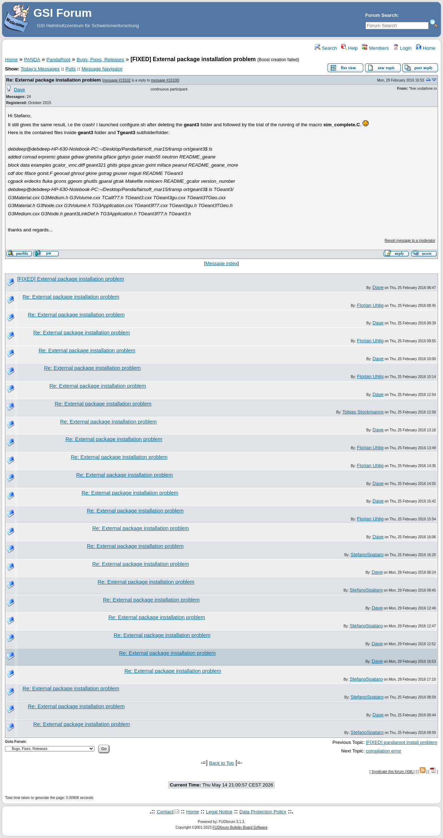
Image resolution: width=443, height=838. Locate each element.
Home (425, 48)
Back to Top (221, 763)
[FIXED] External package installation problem (70, 279)
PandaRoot (58, 59)
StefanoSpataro (367, 554)
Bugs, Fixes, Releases (100, 59)
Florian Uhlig (370, 305)
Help (349, 48)
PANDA (32, 59)
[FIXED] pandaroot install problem (401, 742)
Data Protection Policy (263, 811)
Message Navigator (102, 69)
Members (375, 48)
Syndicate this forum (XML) (393, 772)
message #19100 (164, 80)
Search (326, 48)
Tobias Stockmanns (363, 412)
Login (402, 48)
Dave (19, 89)
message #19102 (117, 80)
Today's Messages (39, 69)
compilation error (383, 751)
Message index (222, 263)
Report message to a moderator (410, 240)
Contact (165, 811)
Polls (70, 69)
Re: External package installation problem (53, 80)
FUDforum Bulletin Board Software (240, 827)
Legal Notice (219, 811)
